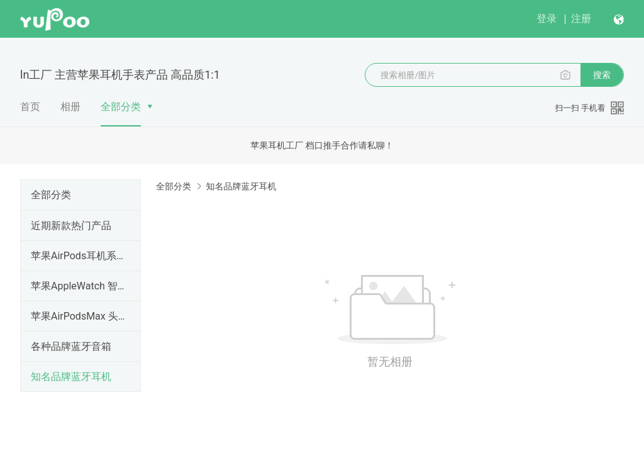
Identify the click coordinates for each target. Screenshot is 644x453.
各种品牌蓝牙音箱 (71, 346)
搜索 (602, 75)
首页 (30, 107)
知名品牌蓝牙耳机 (71, 377)
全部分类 (121, 107)
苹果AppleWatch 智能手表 (78, 286)
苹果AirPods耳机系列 (78, 256)
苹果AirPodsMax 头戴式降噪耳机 (78, 316)
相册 (70, 107)
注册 (581, 19)
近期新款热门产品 (71, 226)
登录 (546, 19)
